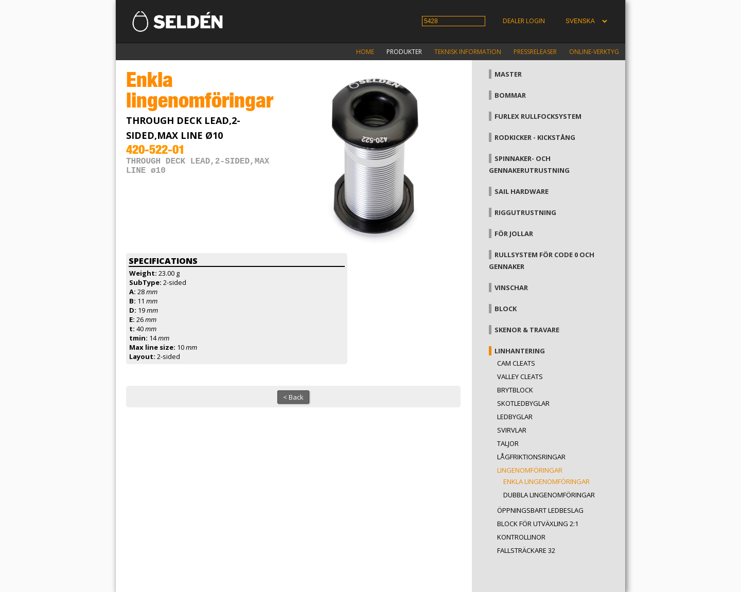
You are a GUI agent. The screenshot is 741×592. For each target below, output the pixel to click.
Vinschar (511, 287)
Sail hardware (522, 191)
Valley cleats (520, 376)
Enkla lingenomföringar (546, 481)
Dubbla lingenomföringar (549, 494)
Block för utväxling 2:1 (537, 523)
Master (508, 74)
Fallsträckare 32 (526, 550)
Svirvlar (511, 430)
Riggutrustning (525, 212)
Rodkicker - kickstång (535, 137)
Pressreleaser (535, 51)
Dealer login (524, 20)
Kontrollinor (521, 537)
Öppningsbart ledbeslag (540, 510)
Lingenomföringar (529, 470)
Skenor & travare (527, 329)
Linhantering (520, 350)
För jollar (514, 233)
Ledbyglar (515, 416)
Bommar (510, 95)
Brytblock (515, 389)
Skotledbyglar (523, 403)
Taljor (508, 443)
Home (365, 51)
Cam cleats (516, 363)
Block (506, 308)
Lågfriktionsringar (531, 456)
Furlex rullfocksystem (538, 116)
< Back (293, 397)
